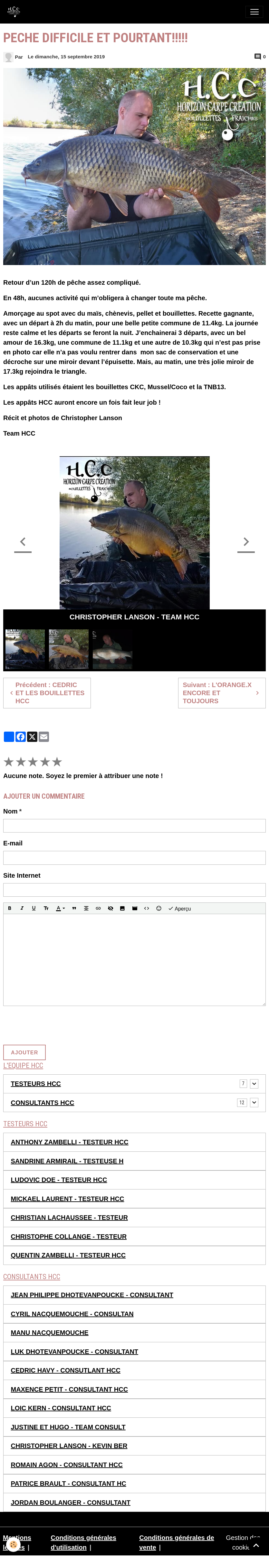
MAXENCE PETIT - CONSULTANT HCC (69, 1389)
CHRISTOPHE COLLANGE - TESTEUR (69, 1236)
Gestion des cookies (243, 1542)
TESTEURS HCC (36, 1083)
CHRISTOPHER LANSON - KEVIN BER (69, 1445)
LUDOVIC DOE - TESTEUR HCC (59, 1179)
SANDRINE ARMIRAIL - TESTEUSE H (67, 1161)
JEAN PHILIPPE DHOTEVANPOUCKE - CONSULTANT (92, 1294)
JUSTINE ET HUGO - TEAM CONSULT (68, 1427)
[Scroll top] (256, 1545)
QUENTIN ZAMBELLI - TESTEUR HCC (68, 1255)
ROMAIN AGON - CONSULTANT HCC (67, 1464)
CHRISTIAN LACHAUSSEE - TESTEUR (69, 1217)
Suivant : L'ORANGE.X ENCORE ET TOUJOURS (222, 693)
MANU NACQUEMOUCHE (50, 1332)
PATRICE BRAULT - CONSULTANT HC (68, 1483)
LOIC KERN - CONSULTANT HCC (61, 1408)
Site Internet (22, 875)
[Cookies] (13, 1544)
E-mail (13, 843)
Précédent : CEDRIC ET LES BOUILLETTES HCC (46, 693)
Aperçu (179, 908)
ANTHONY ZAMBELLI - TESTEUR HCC (70, 1142)
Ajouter (24, 1052)
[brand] (15, 12)
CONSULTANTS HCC (42, 1102)
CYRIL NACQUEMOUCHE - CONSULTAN (72, 1313)
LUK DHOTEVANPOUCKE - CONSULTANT (75, 1351)
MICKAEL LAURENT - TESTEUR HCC (67, 1198)
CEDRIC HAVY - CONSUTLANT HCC (65, 1370)
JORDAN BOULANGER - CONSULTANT (70, 1502)
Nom (10, 811)
